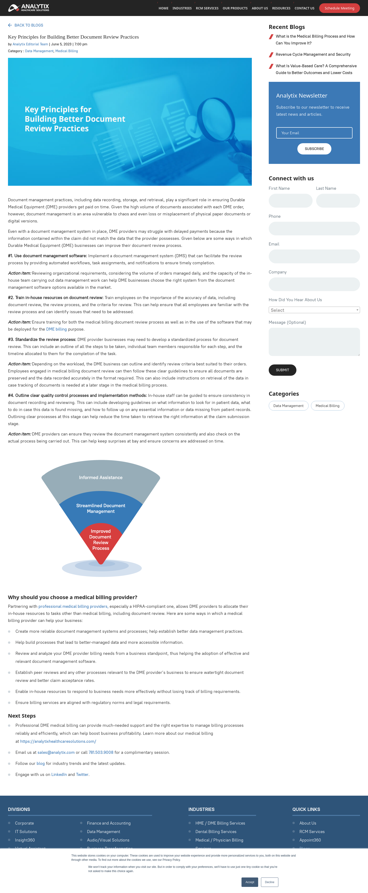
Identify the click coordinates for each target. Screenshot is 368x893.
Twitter (83, 774)
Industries (179, 8)
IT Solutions (26, 831)
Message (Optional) (287, 332)
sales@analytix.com (57, 752)
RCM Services (204, 8)
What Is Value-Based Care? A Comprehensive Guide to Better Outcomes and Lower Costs (316, 73)
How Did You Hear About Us (295, 309)
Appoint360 (310, 840)
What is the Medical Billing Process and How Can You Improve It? (313, 40)
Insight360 (25, 840)
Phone (275, 225)
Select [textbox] (277, 320)
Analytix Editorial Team (31, 44)
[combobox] (314, 319)
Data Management (39, 51)
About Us (258, 8)
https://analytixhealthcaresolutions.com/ (59, 741)
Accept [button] (249, 882)
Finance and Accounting (109, 823)
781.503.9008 (103, 752)
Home (160, 8)
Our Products (233, 8)
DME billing (57, 329)
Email (274, 253)
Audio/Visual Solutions (109, 840)
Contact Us (304, 8)
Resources (280, 8)
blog (41, 763)
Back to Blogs (27, 25)
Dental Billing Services (217, 831)
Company (278, 281)
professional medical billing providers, (74, 606)
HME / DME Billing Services (222, 823)
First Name (279, 196)
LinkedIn (59, 774)
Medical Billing (67, 51)
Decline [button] (269, 882)
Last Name (326, 196)
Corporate (24, 823)
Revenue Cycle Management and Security (315, 55)
